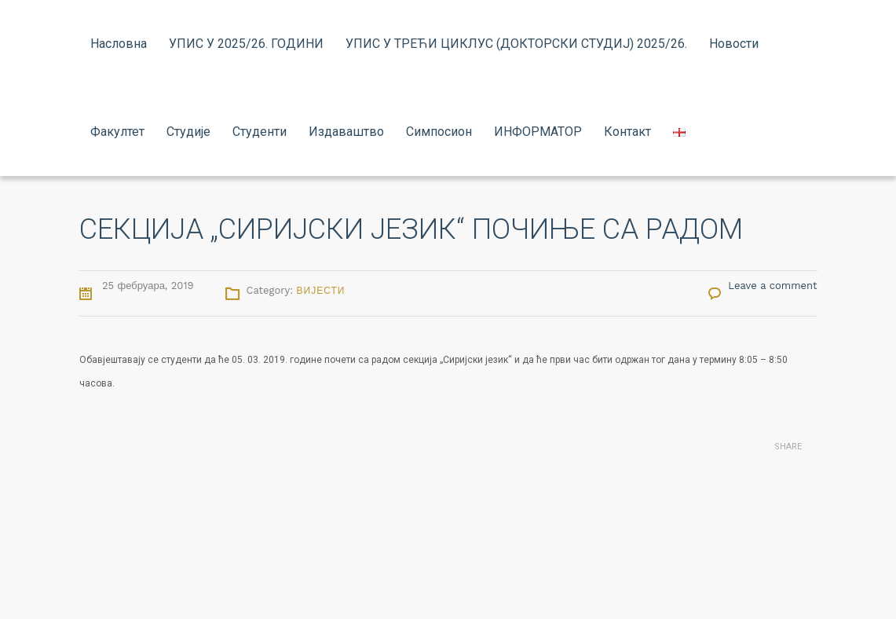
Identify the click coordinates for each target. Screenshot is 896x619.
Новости (734, 43)
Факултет (117, 131)
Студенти (259, 131)
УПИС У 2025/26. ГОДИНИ (246, 43)
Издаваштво (346, 131)
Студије (188, 131)
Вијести (321, 290)
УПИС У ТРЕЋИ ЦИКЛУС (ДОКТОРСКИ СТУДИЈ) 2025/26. (516, 43)
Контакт (627, 131)
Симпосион (439, 131)
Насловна (118, 43)
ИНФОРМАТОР (538, 131)
